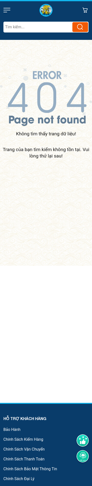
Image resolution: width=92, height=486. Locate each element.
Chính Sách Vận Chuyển (24, 449)
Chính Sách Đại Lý (19, 478)
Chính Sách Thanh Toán (24, 459)
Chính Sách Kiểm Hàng (23, 439)
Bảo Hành (12, 429)
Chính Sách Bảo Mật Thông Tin (30, 469)
